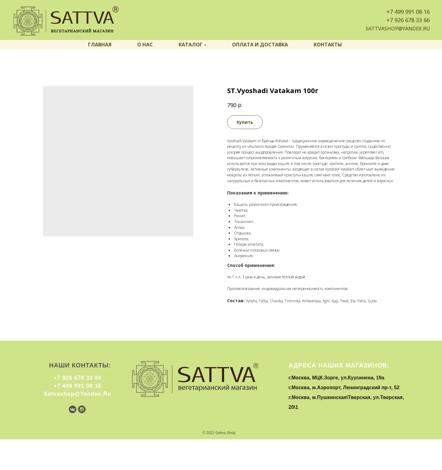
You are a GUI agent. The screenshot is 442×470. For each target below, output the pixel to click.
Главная (99, 44)
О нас (145, 44)
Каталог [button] (191, 44)
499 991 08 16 (412, 11)
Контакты (328, 44)
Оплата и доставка (260, 44)
